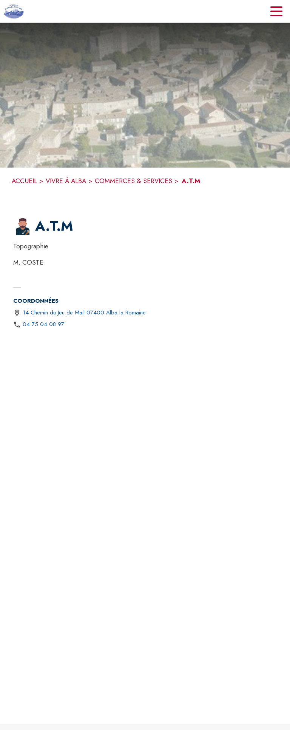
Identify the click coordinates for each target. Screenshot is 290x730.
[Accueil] (14, 11)
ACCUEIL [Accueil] (24, 180)
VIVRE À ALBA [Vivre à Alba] (66, 180)
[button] (22, 226)
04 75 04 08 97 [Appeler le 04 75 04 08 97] (43, 324)
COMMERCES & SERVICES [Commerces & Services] (133, 180)
